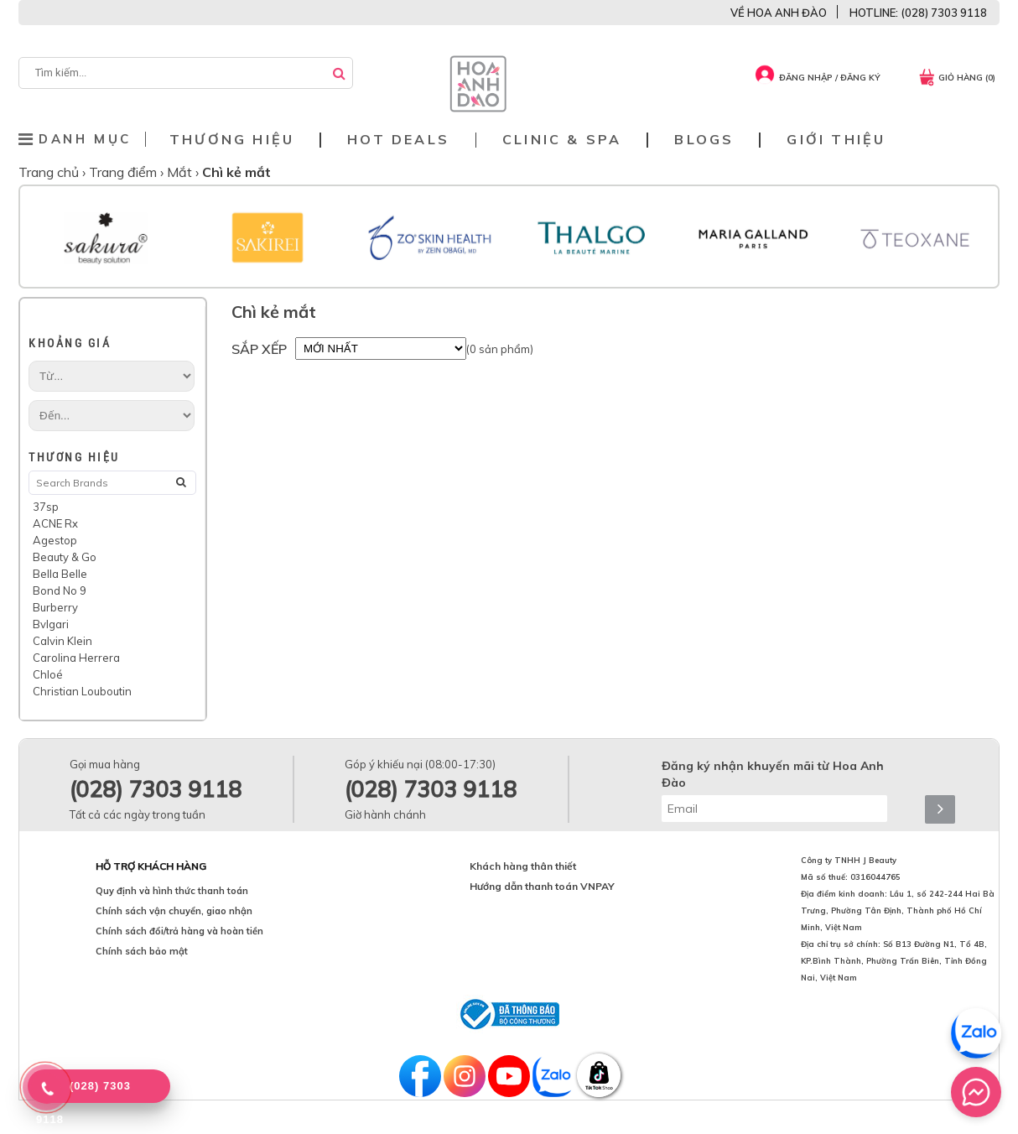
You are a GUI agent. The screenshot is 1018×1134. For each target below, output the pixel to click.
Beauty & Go (64, 557)
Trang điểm (124, 172)
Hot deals (398, 140)
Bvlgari (51, 624)
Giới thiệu (836, 140)
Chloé (48, 674)
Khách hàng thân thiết (523, 866)
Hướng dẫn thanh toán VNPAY (542, 886)
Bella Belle (60, 573)
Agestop (55, 540)
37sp (46, 506)
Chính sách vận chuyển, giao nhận (174, 911)
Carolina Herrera (76, 657)
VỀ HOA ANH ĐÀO (778, 12)
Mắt (181, 172)
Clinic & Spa (561, 140)
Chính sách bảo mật (142, 951)
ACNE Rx (55, 523)
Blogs (704, 140)
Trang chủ (50, 172)
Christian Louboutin (82, 691)
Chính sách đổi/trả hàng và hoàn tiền (179, 931)
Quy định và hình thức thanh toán (172, 891)
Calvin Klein (62, 641)
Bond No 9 (59, 590)
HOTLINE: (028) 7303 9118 (918, 12)
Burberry (55, 607)
